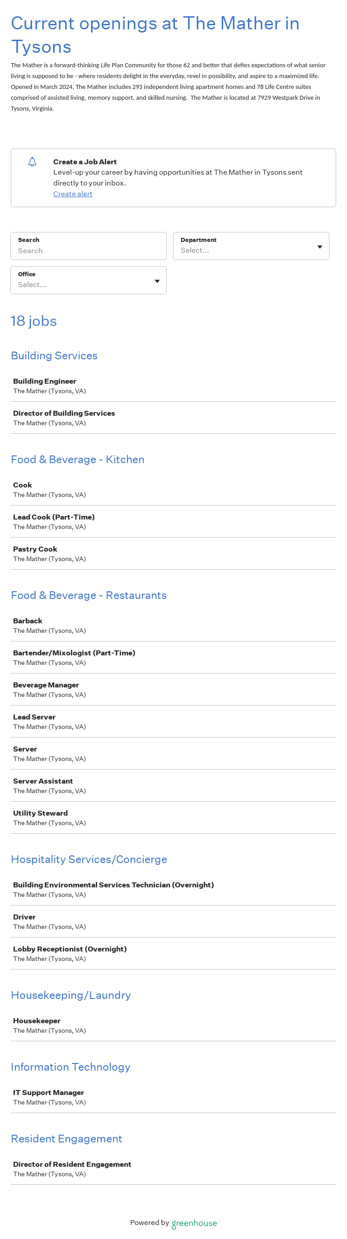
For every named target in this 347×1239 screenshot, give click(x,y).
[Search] (88, 252)
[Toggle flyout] (319, 246)
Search (28, 240)
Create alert (73, 194)
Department (198, 240)
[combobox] (181, 250)
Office (27, 274)
